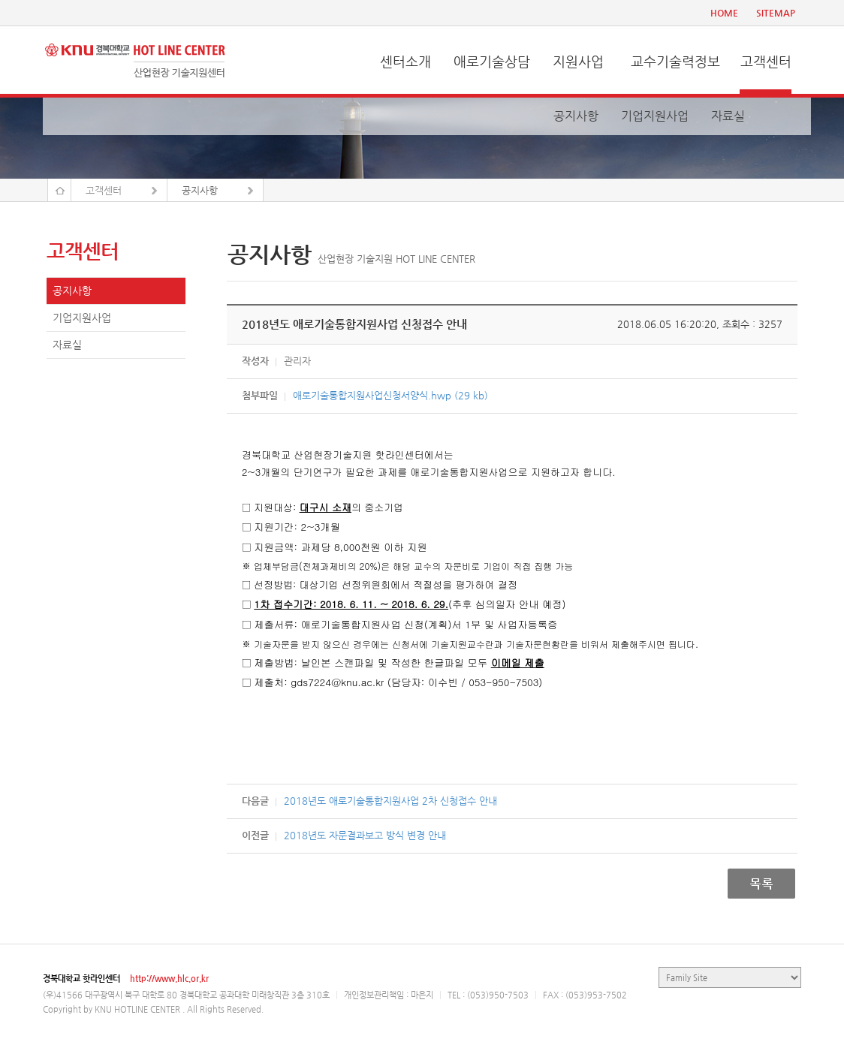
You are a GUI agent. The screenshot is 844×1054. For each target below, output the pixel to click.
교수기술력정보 (675, 61)
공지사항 (575, 116)
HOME (724, 13)
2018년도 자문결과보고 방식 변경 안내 (365, 835)
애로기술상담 (492, 61)
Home (59, 190)
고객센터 (765, 61)
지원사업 (578, 61)
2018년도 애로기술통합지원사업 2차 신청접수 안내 (390, 800)
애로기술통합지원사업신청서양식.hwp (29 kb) (390, 395)
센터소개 (405, 61)
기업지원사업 (655, 116)
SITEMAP (775, 13)
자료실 (728, 116)
